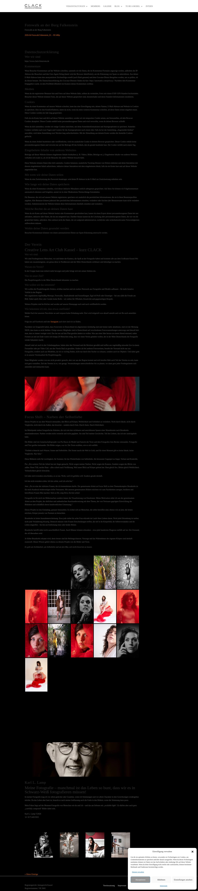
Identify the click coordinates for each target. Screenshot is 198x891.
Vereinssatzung (109, 886)
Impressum (163, 886)
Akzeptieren (140, 880)
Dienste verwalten (138, 872)
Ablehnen (161, 880)
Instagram (54, 322)
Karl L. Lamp (35, 782)
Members (95, 6)
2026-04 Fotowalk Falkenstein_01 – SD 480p (42, 35)
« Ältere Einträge (31, 874)
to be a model (133, 6)
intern (149, 6)
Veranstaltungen (75, 6)
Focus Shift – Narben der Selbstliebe (53, 417)
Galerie (107, 6)
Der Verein (33, 244)
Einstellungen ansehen (183, 880)
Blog (117, 6)
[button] (192, 851)
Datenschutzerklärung (42, 52)
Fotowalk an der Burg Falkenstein (51, 25)
